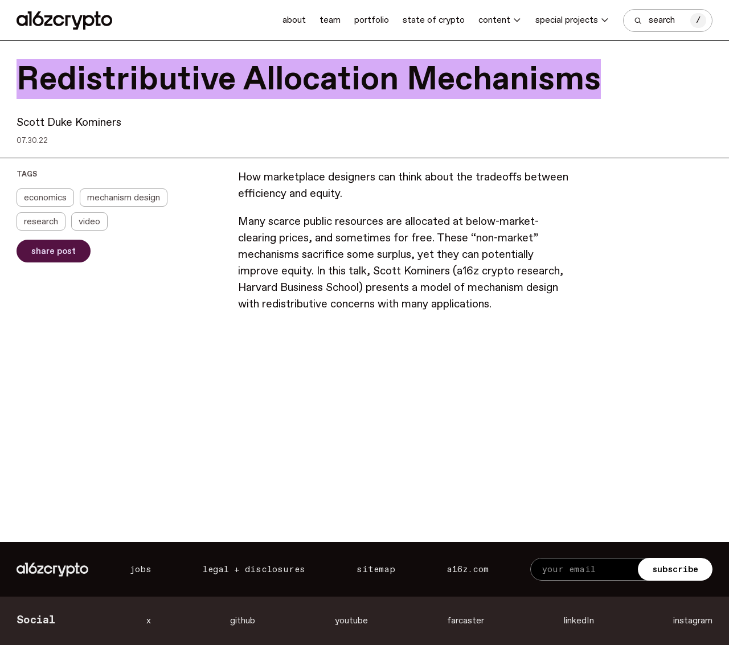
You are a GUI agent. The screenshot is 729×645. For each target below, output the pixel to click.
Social (36, 620)
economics (45, 198)
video (89, 222)
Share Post (53, 251)
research (41, 222)
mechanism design (123, 198)
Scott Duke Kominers (69, 123)
